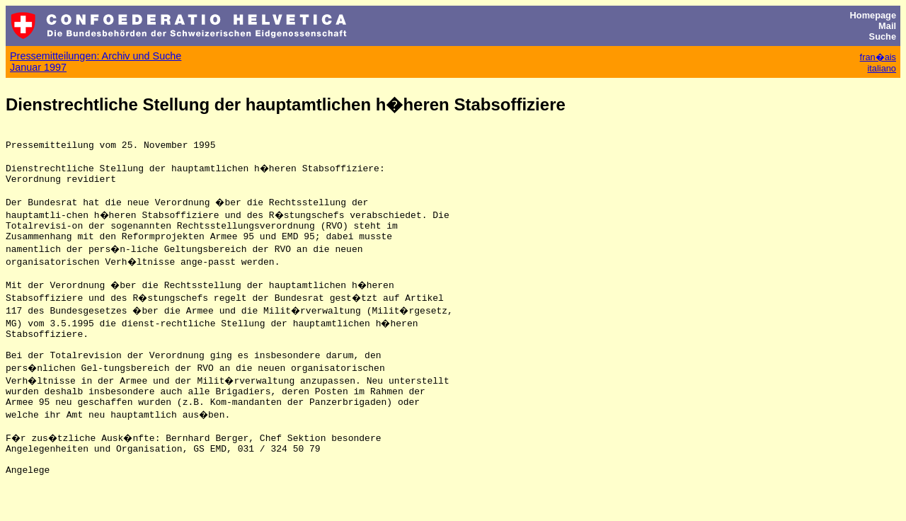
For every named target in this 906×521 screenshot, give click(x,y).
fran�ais (878, 57)
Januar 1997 (38, 67)
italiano (881, 68)
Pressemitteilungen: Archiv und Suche (95, 56)
